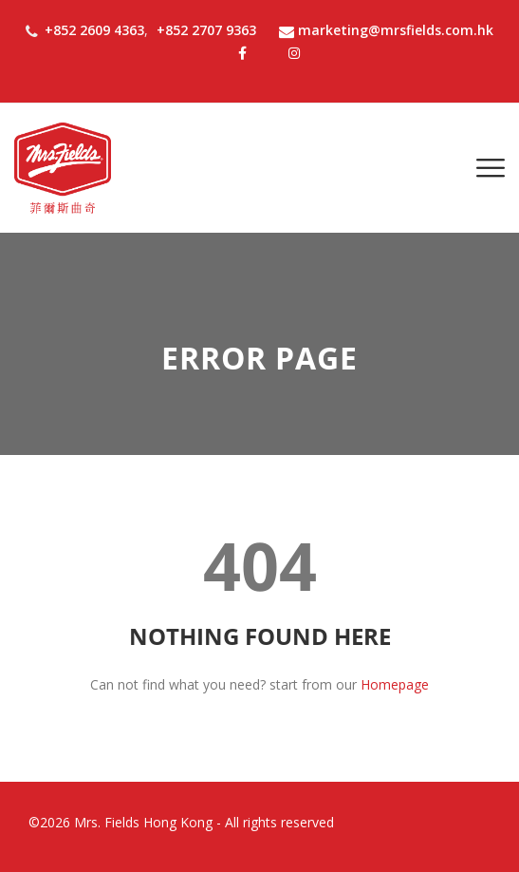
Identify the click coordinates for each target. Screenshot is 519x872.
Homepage (395, 684)
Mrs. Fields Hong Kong (143, 822)
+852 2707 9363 (206, 30)
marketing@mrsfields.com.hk (386, 30)
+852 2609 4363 (94, 30)
